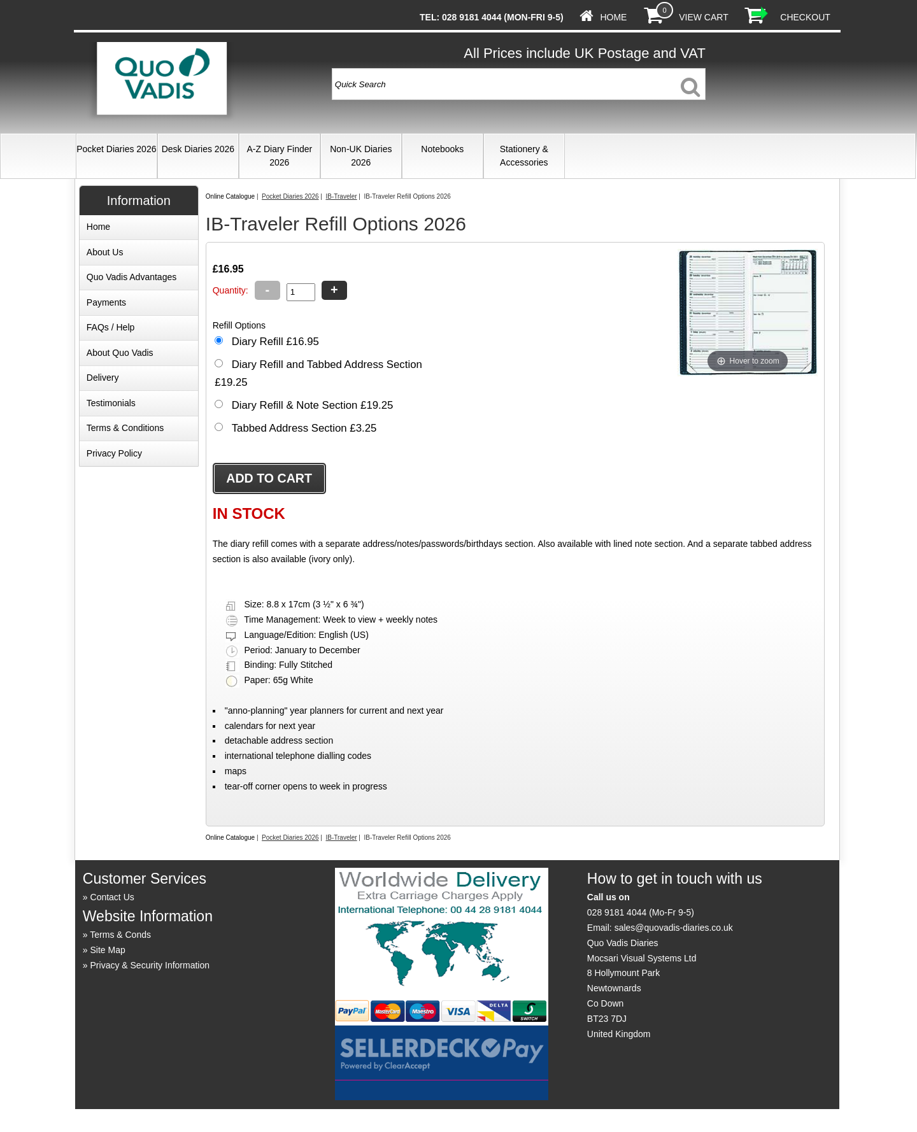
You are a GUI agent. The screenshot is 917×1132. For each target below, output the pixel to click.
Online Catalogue (230, 196)
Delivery (103, 377)
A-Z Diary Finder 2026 (279, 155)
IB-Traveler (341, 196)
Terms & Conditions (125, 428)
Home (613, 17)
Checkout (805, 17)
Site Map (107, 950)
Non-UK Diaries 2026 (361, 155)
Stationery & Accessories (524, 155)
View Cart (703, 17)
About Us (105, 252)
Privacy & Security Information (150, 965)
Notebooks (442, 149)
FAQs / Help (110, 327)
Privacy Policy (114, 453)
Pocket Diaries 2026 (116, 149)
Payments (106, 302)
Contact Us (112, 897)
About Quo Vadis (120, 353)
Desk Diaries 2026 (198, 149)
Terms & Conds (120, 935)
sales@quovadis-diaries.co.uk (674, 928)
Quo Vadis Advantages (131, 277)
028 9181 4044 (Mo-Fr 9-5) (640, 912)
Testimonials (111, 403)
